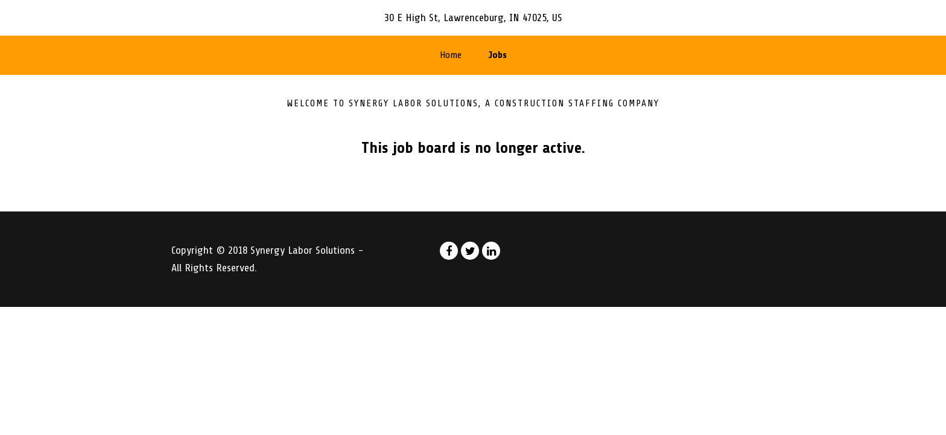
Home (451, 55)
